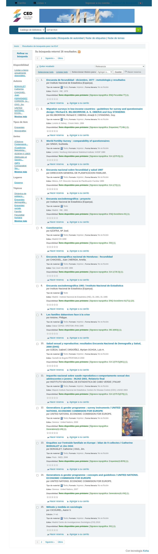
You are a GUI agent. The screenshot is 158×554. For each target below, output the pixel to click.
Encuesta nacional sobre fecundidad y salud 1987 (74, 169)
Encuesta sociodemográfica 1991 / (84, 285)
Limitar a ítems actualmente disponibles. (21, 73)
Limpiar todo (62, 72)
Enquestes (20, 127)
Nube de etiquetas (96, 38)
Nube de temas (116, 38)
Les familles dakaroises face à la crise (68, 314)
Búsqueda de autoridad (71, 38)
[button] (20, 3)
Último (60, 58)
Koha (146, 551)
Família (18, 211)
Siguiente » (50, 58)
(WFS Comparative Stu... (21, 166)
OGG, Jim (19, 104)
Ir (138, 29)
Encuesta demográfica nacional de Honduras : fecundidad (79, 256)
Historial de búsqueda (125, 3)
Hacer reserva (57, 103)
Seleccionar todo (46, 72)
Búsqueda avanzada (45, 38)
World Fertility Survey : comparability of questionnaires (78, 141)
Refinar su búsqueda (22, 55)
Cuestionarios (54, 227)
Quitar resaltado (46, 66)
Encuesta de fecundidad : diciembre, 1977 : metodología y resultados (85, 80)
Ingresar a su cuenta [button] (97, 3)
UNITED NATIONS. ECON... (19, 110)
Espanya (19, 182)
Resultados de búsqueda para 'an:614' (40, 46)
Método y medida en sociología (64, 507)
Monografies (20, 131)
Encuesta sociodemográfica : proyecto (68, 198)
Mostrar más (21, 116)
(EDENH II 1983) (22, 153)
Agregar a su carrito (79, 103)
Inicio (16, 46)
